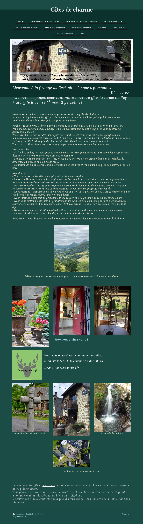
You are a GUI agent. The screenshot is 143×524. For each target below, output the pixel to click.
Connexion (125, 514)
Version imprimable (22, 514)
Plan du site (38, 514)
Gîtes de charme (71, 9)
